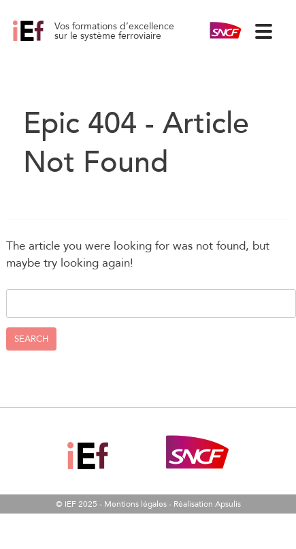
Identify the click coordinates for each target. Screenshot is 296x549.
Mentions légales (135, 504)
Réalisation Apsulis (207, 504)
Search (31, 339)
